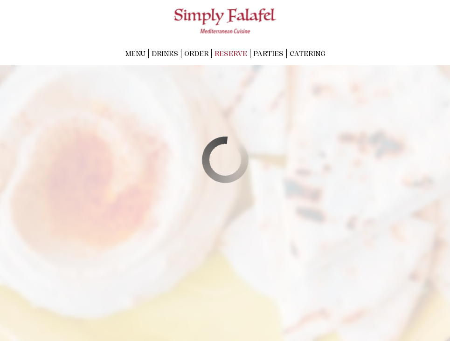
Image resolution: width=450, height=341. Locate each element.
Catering (307, 53)
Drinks (165, 53)
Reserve (231, 53)
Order (196, 53)
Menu (135, 53)
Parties (268, 53)
